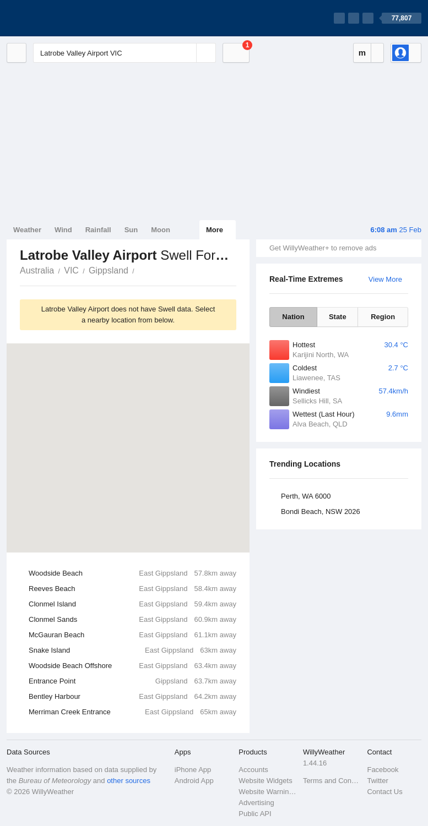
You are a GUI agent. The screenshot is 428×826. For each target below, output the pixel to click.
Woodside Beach (132, 573)
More (214, 230)
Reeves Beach (132, 588)
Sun (131, 230)
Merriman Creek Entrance (132, 712)
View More (385, 279)
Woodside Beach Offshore (132, 665)
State (337, 317)
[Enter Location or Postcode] (124, 53)
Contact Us (384, 791)
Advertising (256, 802)
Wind (63, 230)
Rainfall (98, 230)
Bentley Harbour (132, 696)
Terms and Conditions (332, 780)
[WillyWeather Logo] (58, 18)
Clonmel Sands (132, 619)
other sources (128, 780)
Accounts (253, 769)
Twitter (377, 780)
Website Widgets (265, 780)
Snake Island (132, 650)
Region (383, 317)
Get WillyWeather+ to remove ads (322, 248)
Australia (37, 270)
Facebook (382, 769)
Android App (194, 780)
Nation (293, 317)
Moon (160, 230)
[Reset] (186, 52)
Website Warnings (267, 791)
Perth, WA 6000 (306, 496)
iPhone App (193, 769)
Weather (27, 230)
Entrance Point (132, 681)
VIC (71, 270)
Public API (255, 813)
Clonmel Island (132, 604)
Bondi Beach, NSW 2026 (320, 511)
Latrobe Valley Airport (140, 269)
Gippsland (108, 270)
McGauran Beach (132, 635)
